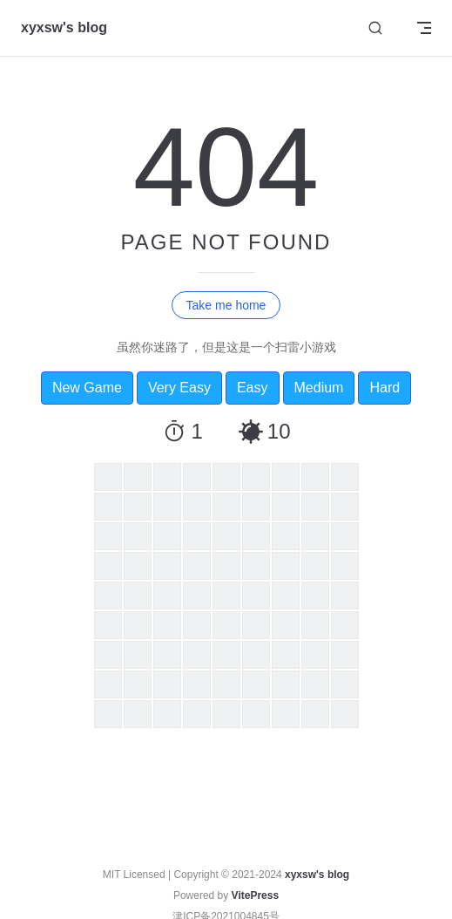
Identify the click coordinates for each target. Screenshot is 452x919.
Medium (319, 387)
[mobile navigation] (424, 28)
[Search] (375, 28)
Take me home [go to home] (226, 305)
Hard (384, 387)
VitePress (256, 895)
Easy (252, 387)
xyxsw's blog (317, 874)
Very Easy (179, 387)
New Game (87, 387)
